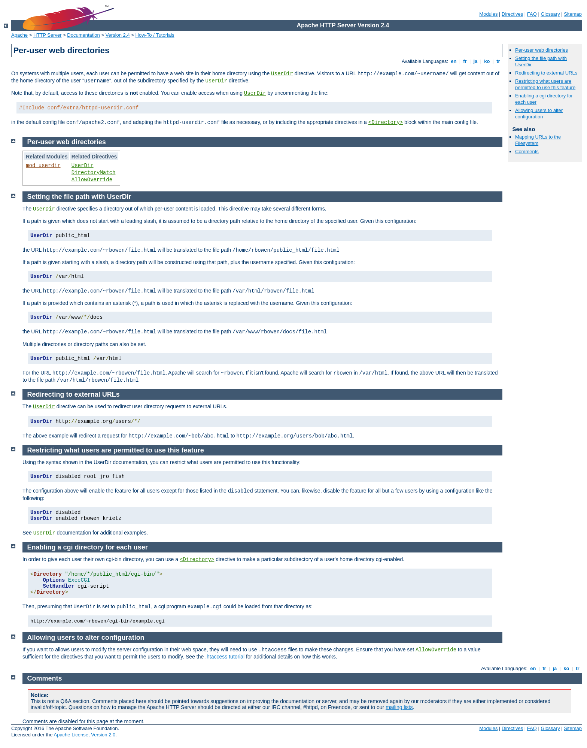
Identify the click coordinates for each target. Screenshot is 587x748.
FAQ (532, 14)
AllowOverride (92, 180)
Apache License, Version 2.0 (84, 735)
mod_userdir (43, 166)
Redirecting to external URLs (546, 73)
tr (498, 61)
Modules (488, 14)
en (454, 61)
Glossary (550, 14)
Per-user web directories (541, 50)
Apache (19, 35)
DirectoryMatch (94, 173)
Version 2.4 (118, 35)
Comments (527, 151)
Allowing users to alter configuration (539, 113)
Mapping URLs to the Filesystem (538, 140)
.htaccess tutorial (224, 657)
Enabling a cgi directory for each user (87, 547)
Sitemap (573, 14)
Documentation (83, 35)
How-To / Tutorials (155, 35)
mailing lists (399, 707)
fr (465, 61)
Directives (512, 14)
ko (487, 61)
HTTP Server (47, 35)
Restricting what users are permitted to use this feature (545, 84)
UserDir (282, 74)
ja (475, 61)
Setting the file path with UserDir (79, 196)
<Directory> (385, 122)
